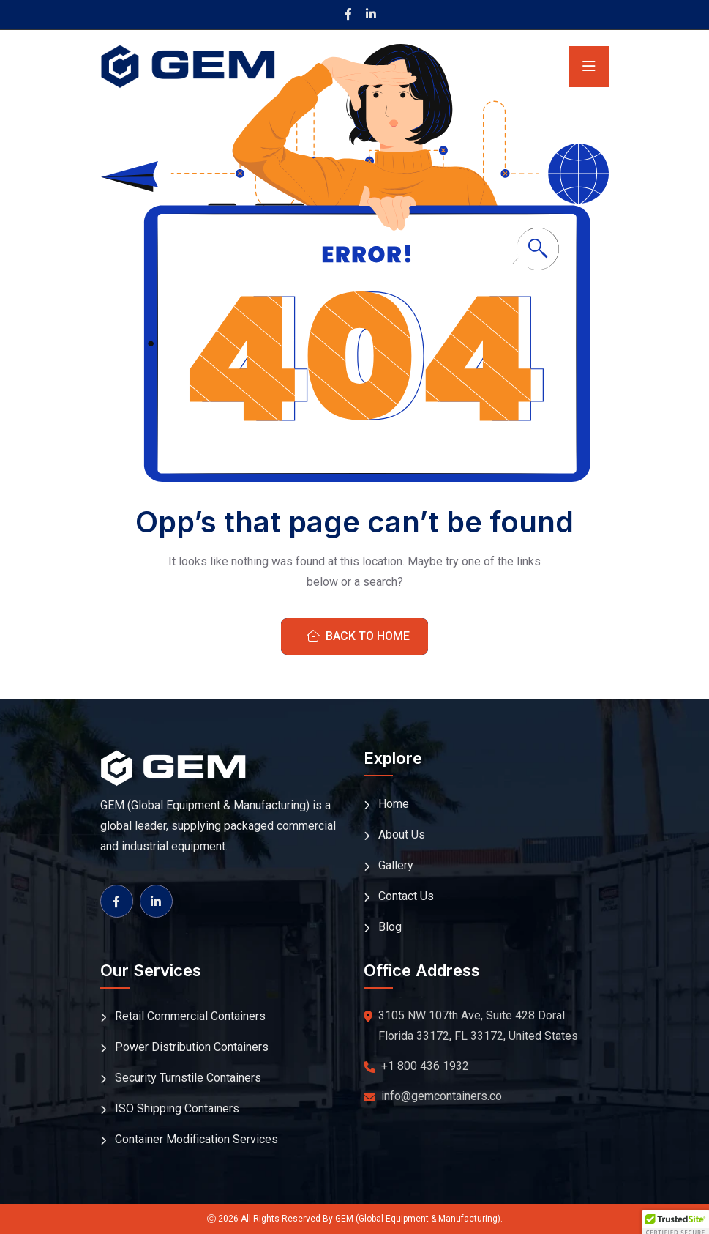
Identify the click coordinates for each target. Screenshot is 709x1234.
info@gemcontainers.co (441, 1096)
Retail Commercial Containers (190, 1016)
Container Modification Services (196, 1139)
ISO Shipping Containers (177, 1108)
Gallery (395, 865)
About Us (401, 834)
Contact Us (406, 896)
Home (393, 804)
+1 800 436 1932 (425, 1066)
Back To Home (358, 636)
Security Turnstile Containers (188, 1078)
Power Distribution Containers (192, 1047)
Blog (390, 927)
